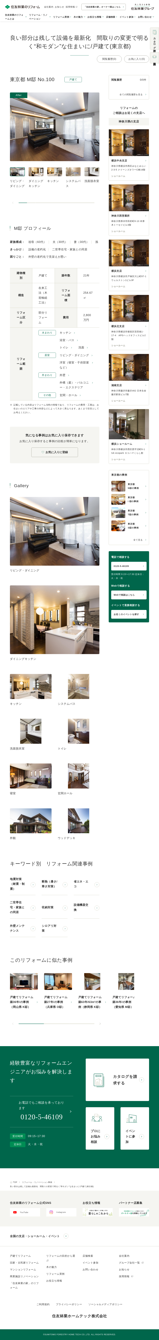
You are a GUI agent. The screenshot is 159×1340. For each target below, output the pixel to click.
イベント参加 (126, 17)
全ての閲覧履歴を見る (131, 94)
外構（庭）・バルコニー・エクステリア (74, 385)
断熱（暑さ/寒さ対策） (49, 884)
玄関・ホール (68, 395)
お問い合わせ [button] (145, 17)
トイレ (64, 347)
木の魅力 (51, 1267)
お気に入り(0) (136, 59)
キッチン (65, 332)
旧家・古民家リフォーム (24, 1262)
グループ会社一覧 (131, 1262)
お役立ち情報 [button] (94, 17)
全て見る (138, 540)
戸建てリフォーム (20, 1256)
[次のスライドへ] (100, 1024)
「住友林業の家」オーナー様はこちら (102, 7)
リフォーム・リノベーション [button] (38, 17)
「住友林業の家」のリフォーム (24, 1285)
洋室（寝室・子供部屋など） (74, 365)
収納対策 (48, 907)
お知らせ (59, 7)
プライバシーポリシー (69, 1304)
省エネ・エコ (81, 884)
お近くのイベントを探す (126, 614)
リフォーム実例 (61, 17)
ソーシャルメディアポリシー (105, 1304)
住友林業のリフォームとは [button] (14, 17)
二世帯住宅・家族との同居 (17, 907)
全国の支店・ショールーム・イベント (35, 1236)
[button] (23, 203)
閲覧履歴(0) (109, 59)
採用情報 (72, 7)
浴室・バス (67, 340)
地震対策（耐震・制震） (17, 884)
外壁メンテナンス (17, 928)
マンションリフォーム (23, 1269)
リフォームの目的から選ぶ (60, 1258)
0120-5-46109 (121, 566)
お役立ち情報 (54, 1280)
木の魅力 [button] (78, 17)
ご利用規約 (43, 1304)
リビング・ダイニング (74, 355)
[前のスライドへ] (13, 203)
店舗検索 (110, 17)
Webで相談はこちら (124, 595)
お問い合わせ (90, 1269)
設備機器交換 (81, 907)
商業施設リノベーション (24, 1276)
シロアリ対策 (49, 928)
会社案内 (48, 7)
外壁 (63, 375)
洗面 (81, 347)
